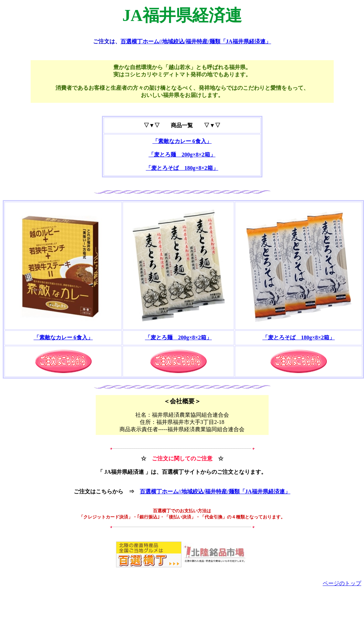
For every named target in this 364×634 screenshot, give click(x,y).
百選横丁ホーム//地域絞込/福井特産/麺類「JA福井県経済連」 (196, 41)
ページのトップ (342, 583)
